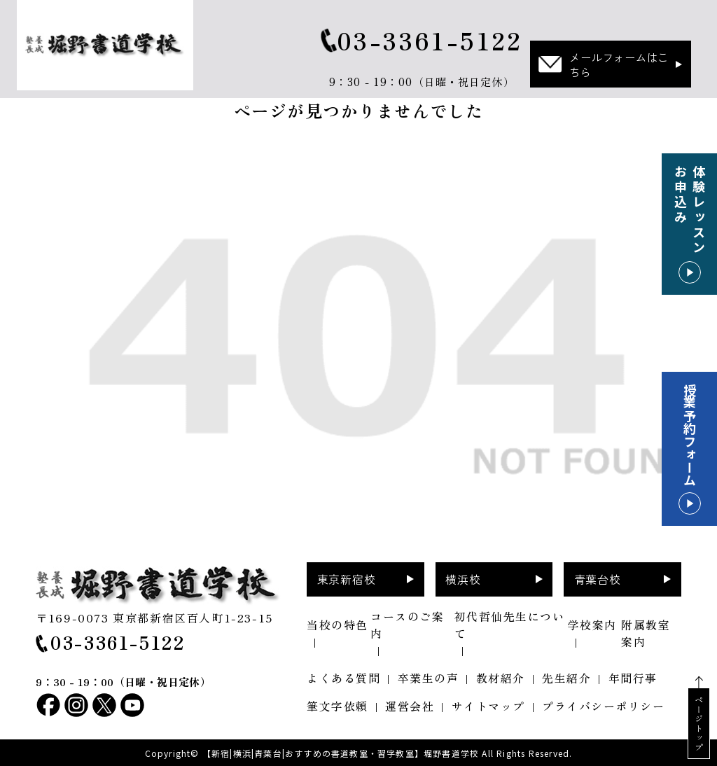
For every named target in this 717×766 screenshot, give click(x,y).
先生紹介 (566, 677)
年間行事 (632, 677)
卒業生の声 (428, 677)
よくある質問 (343, 677)
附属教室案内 (645, 633)
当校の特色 (337, 624)
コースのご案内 (407, 624)
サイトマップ (488, 705)
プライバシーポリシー (603, 705)
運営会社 (409, 705)
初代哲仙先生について (509, 624)
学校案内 (592, 624)
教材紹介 (500, 677)
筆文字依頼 (337, 705)
